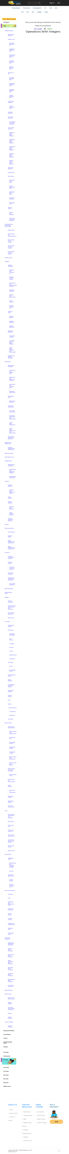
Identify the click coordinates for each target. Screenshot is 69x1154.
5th (28, 12)
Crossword (40, 1112)
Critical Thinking (41, 1123)
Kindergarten (37, 8)
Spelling (25, 1137)
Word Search (40, 1115)
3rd (56, 8)
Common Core (27, 1141)
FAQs (10, 1110)
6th (33, 12)
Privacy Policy (13, 1113)
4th (22, 12)
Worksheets (16, 8)
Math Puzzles (40, 1119)
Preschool (26, 8)
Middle (39, 12)
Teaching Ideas (27, 1115)
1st (45, 8)
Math (24, 1119)
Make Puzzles (39, 1106)
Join (56, 1122)
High (46, 12)
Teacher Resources (27, 1106)
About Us (12, 1105)
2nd (50, 8)
